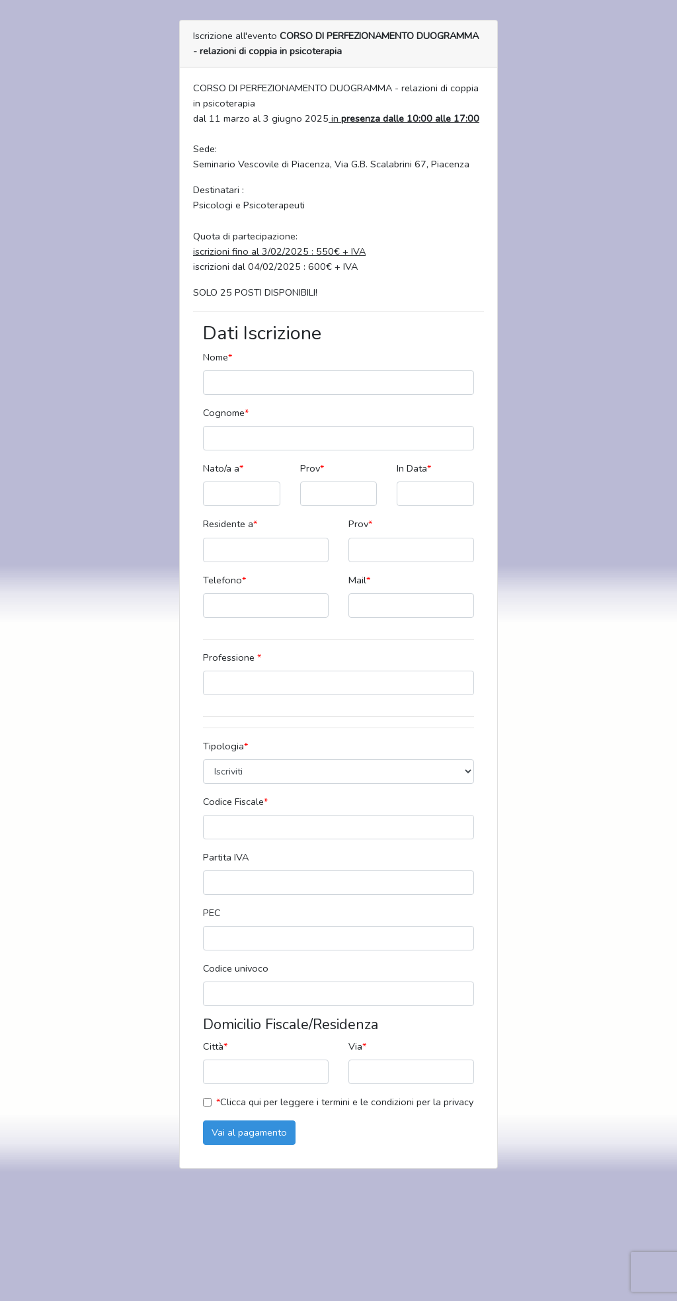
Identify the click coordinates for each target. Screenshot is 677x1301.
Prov (312, 468)
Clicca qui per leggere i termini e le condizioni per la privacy (344, 1102)
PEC (212, 912)
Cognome (226, 412)
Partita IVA (226, 857)
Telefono (224, 580)
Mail (359, 580)
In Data (414, 468)
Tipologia (225, 746)
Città (215, 1046)
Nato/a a (223, 468)
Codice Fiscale (235, 801)
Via (357, 1046)
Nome (217, 357)
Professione (232, 657)
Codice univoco (235, 968)
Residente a (230, 523)
